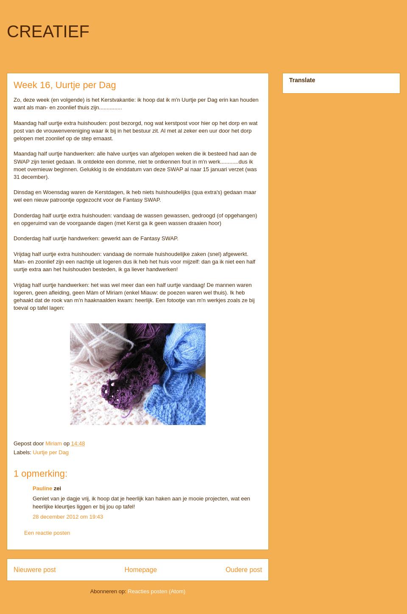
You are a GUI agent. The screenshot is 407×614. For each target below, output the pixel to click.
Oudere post (244, 569)
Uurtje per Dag (51, 452)
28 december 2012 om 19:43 (68, 517)
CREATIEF (48, 31)
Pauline (42, 488)
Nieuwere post (35, 569)
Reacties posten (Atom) (157, 591)
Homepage (141, 569)
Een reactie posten (47, 533)
